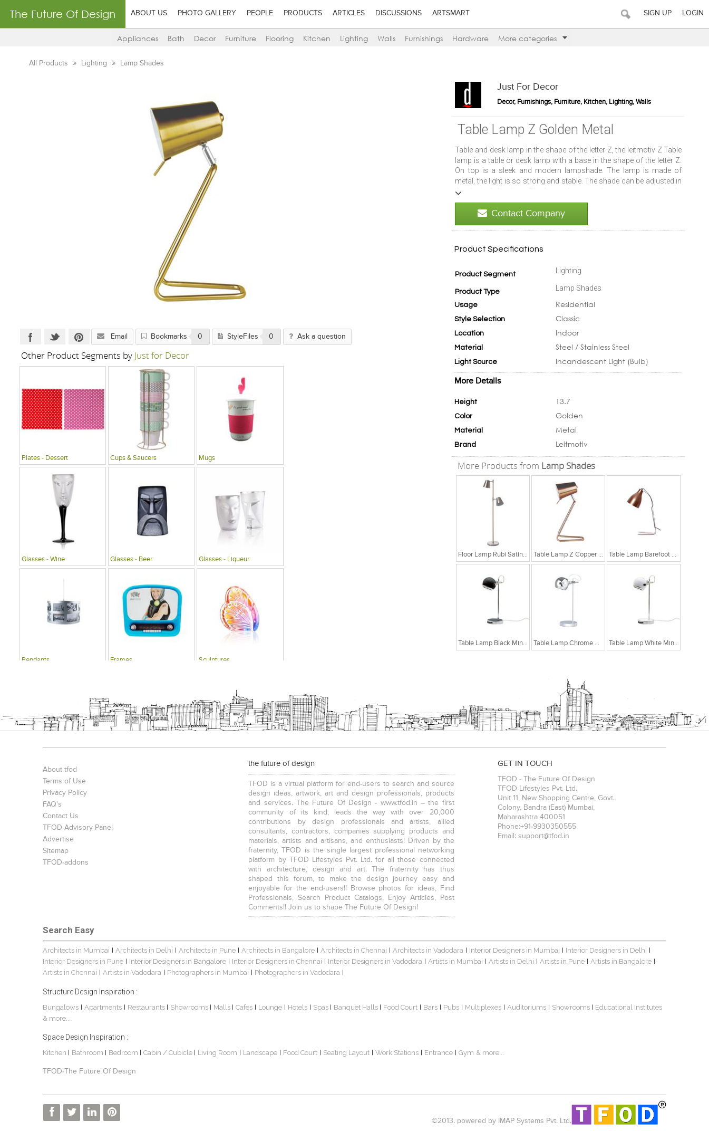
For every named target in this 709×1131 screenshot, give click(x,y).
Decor (205, 38)
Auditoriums (523, 1007)
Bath (176, 38)
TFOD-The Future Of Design (86, 1071)
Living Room (215, 1053)
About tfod (57, 769)
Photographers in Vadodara (294, 972)
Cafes (241, 1007)
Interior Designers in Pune (80, 961)
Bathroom (85, 1053)
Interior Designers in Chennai (274, 961)
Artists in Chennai (67, 972)
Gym (463, 1053)
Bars (428, 1007)
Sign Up (658, 13)
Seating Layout (343, 1053)
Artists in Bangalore (618, 961)
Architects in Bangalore (275, 950)
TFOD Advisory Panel (75, 827)
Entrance (436, 1053)
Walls (386, 38)
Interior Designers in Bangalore (175, 961)
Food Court (398, 1007)
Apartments (100, 1007)
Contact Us (58, 816)
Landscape (257, 1053)
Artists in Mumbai (452, 961)
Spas (318, 1007)
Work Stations (394, 1053)
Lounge (267, 1007)
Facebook (26, 336)
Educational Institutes (626, 1007)
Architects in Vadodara (425, 950)
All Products (45, 63)
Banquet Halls (354, 1007)
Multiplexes (480, 1007)
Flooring (280, 38)
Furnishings (424, 38)
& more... (487, 1053)
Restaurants (144, 1007)
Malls (220, 1007)
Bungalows (58, 1007)
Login (693, 13)
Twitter (50, 336)
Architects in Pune (204, 950)
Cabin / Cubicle (166, 1053)
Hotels (295, 1007)
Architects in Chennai (351, 950)
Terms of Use (61, 781)
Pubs (449, 1007)
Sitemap (53, 851)
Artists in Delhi (508, 961)
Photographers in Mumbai (205, 972)
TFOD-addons (63, 862)
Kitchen (317, 38)
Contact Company (525, 213)
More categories (532, 38)
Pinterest (74, 336)
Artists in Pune (559, 961)
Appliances (137, 38)
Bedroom (121, 1053)
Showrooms (187, 1007)
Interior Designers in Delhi (603, 950)
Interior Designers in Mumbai (512, 950)
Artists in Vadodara (129, 972)
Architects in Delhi (141, 950)
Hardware (470, 38)
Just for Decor (531, 87)
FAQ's (49, 804)
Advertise (55, 839)
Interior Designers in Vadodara (372, 961)
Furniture (240, 38)
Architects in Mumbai (73, 950)
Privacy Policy (62, 793)
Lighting (354, 38)
